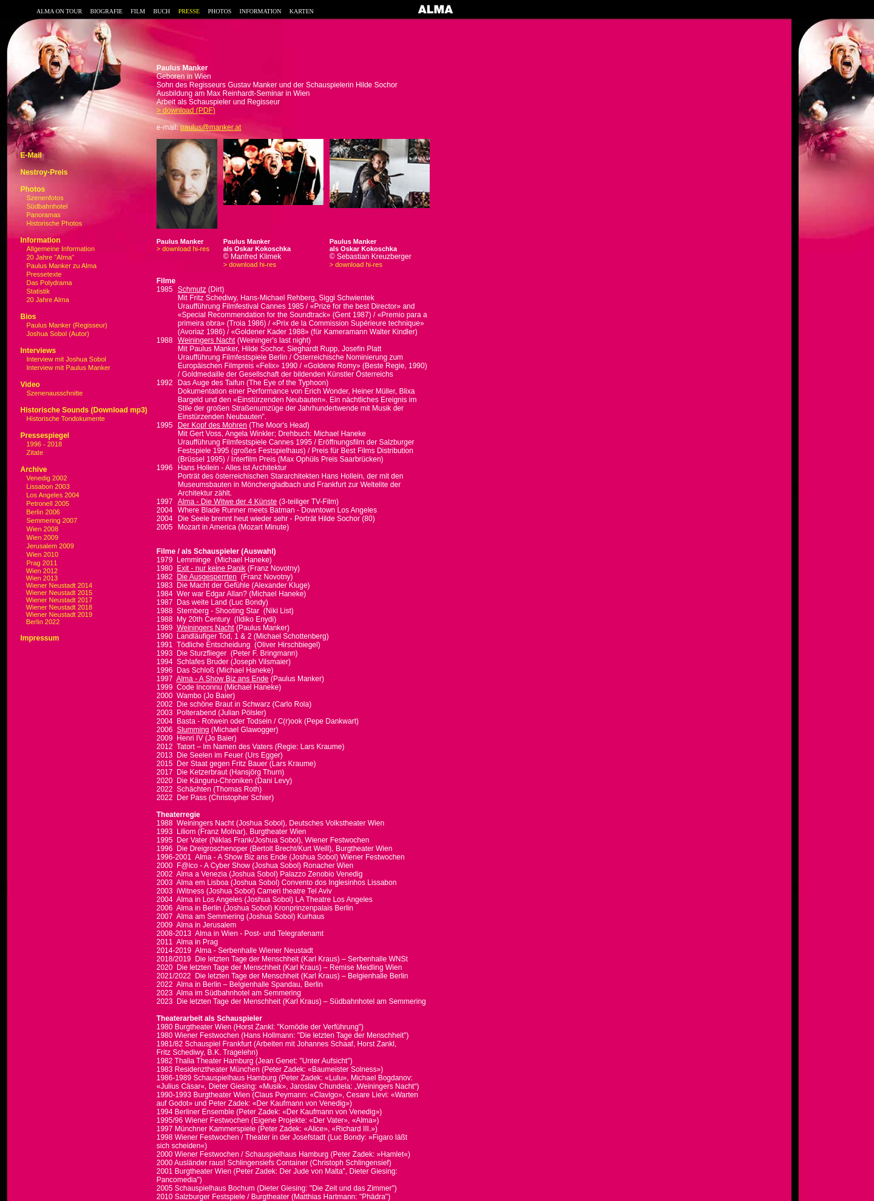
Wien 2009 (43, 537)
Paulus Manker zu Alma (62, 265)
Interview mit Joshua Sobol (66, 359)
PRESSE (189, 11)
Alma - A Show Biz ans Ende (222, 679)
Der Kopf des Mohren (212, 425)
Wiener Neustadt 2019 (56, 614)
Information (40, 240)
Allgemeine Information (61, 248)
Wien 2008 (43, 529)
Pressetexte (44, 274)
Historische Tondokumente (66, 418)
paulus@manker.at (210, 127)
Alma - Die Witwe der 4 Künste (227, 501)
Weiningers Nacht (206, 340)
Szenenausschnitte (55, 393)
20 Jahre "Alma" (51, 257)
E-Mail (30, 155)
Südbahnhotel (47, 206)
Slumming (193, 729)
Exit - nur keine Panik (211, 568)
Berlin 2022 (39, 621)
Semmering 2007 (52, 520)
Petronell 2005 (46, 503)
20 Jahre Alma (48, 299)
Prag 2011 (42, 563)
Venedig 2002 (45, 478)
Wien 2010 (43, 554)
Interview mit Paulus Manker (68, 367)
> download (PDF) (186, 110)
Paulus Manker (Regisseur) (67, 325)
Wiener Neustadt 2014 (56, 585)
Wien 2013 (39, 578)
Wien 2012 (39, 570)
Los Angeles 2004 (52, 495)
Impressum (39, 638)
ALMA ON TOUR (59, 11)
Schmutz (192, 289)
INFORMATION (261, 11)
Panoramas (44, 214)
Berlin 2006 (42, 512)
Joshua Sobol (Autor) (58, 333)
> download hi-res (183, 248)
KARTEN (302, 11)
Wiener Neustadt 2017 (56, 600)
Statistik (38, 291)
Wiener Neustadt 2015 (56, 592)
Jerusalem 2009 (50, 546)
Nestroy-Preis (43, 172)
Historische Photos (55, 223)
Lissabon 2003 (47, 486)
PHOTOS (220, 11)
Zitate (35, 452)
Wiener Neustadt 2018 (56, 607)
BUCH (161, 11)
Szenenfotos (45, 197)
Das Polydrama (49, 282)
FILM (137, 11)
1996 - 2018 (45, 444)
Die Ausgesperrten (207, 577)
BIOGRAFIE (106, 11)
